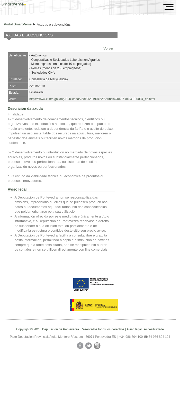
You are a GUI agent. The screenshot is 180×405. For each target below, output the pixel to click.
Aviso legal (134, 329)
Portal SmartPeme (18, 24)
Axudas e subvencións (54, 24)
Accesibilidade (154, 329)
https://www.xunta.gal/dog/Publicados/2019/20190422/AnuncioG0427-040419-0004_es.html (92, 99)
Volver (108, 48)
